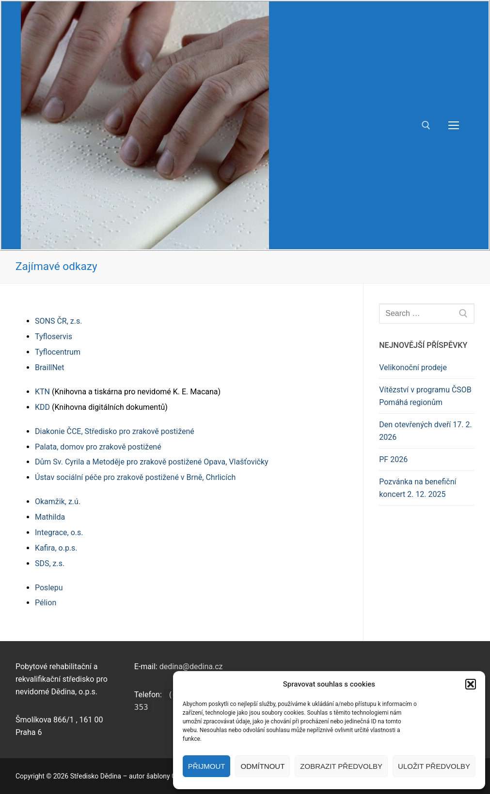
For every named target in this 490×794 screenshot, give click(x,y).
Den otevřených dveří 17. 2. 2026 (425, 431)
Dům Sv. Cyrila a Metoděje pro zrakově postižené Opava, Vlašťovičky (152, 461)
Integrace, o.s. (59, 532)
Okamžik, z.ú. (57, 501)
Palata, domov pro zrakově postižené (98, 446)
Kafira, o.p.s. (56, 548)
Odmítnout (262, 766)
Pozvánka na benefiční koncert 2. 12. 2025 (417, 488)
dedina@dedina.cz (191, 666)
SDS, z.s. (49, 563)
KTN (42, 391)
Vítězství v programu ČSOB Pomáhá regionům (425, 396)
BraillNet (49, 367)
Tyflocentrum (57, 352)
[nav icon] (453, 125)
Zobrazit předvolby (341, 766)
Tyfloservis (53, 336)
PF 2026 (393, 459)
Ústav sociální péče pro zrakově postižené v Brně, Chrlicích (135, 477)
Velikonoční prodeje (413, 367)
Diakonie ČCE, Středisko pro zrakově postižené (114, 431)
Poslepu (49, 587)
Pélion (45, 602)
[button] (470, 684)
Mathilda (50, 517)
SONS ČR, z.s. (58, 321)
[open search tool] (426, 125)
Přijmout (206, 766)
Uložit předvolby (434, 766)
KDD (42, 407)
